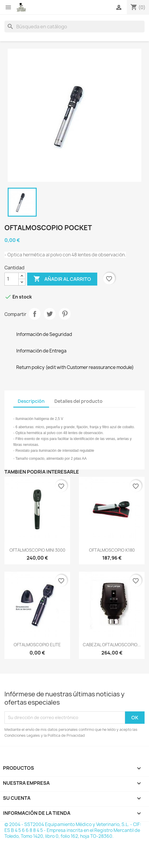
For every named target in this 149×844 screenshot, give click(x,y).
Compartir (35, 314)
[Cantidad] (11, 279)
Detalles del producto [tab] (78, 401)
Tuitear (50, 314)
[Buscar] (74, 26)
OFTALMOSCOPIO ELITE (37, 644)
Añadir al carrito (62, 279)
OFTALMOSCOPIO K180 (112, 550)
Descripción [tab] (31, 401)
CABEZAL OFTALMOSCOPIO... (112, 644)
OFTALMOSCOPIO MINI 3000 (37, 550)
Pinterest (65, 314)
